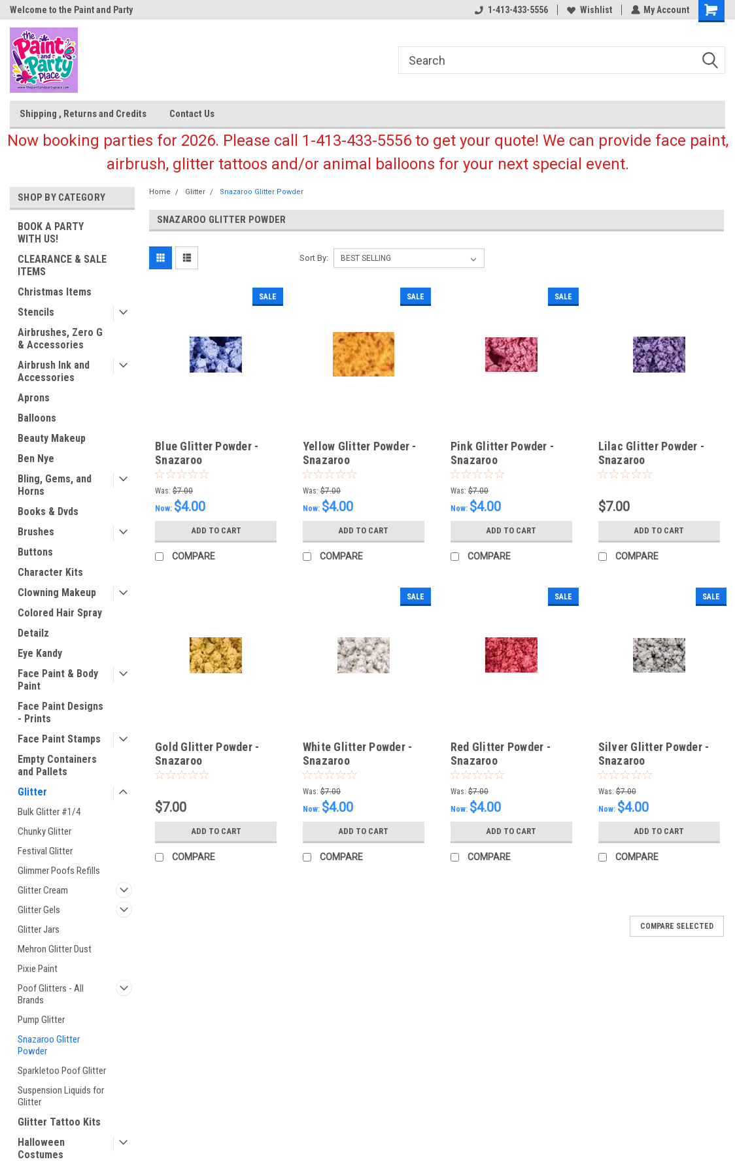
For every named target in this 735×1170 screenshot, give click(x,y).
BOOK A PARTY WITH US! (51, 232)
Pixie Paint (38, 969)
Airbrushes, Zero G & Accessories (60, 338)
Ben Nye (36, 458)
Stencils (36, 312)
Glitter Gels (39, 910)
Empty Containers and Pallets (57, 765)
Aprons (34, 398)
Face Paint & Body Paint (58, 679)
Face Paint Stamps (59, 739)
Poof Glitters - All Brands (51, 994)
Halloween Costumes (41, 1148)
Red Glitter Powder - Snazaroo (501, 753)
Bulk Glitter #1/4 (49, 812)
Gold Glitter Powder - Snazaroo (207, 753)
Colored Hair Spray (60, 613)
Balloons (37, 418)
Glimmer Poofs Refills (59, 871)
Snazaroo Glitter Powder (49, 1045)
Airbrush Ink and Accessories (54, 371)
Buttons (35, 552)
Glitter (32, 792)
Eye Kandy (40, 653)
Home (160, 192)
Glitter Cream (43, 890)
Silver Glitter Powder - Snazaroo (653, 753)
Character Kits (50, 572)
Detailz (33, 633)
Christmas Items (55, 292)
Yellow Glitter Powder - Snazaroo (360, 453)
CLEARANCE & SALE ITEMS (62, 265)
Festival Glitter (45, 851)
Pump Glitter (41, 1020)
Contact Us (191, 114)
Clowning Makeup (57, 592)
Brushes (36, 532)
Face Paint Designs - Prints (60, 712)
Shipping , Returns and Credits (83, 114)
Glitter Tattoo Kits (59, 1122)
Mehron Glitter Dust (55, 949)
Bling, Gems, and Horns (55, 485)
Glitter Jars (39, 929)
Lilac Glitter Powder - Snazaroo (651, 453)
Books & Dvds (48, 511)
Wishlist (588, 10)
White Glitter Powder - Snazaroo (358, 753)
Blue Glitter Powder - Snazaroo (206, 453)
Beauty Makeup (52, 438)
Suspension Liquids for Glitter (61, 1096)
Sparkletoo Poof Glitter (62, 1071)
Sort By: (313, 258)
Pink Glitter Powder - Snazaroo (502, 453)
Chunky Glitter (44, 831)
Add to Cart (216, 531)
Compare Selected (676, 926)
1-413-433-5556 (510, 10)
